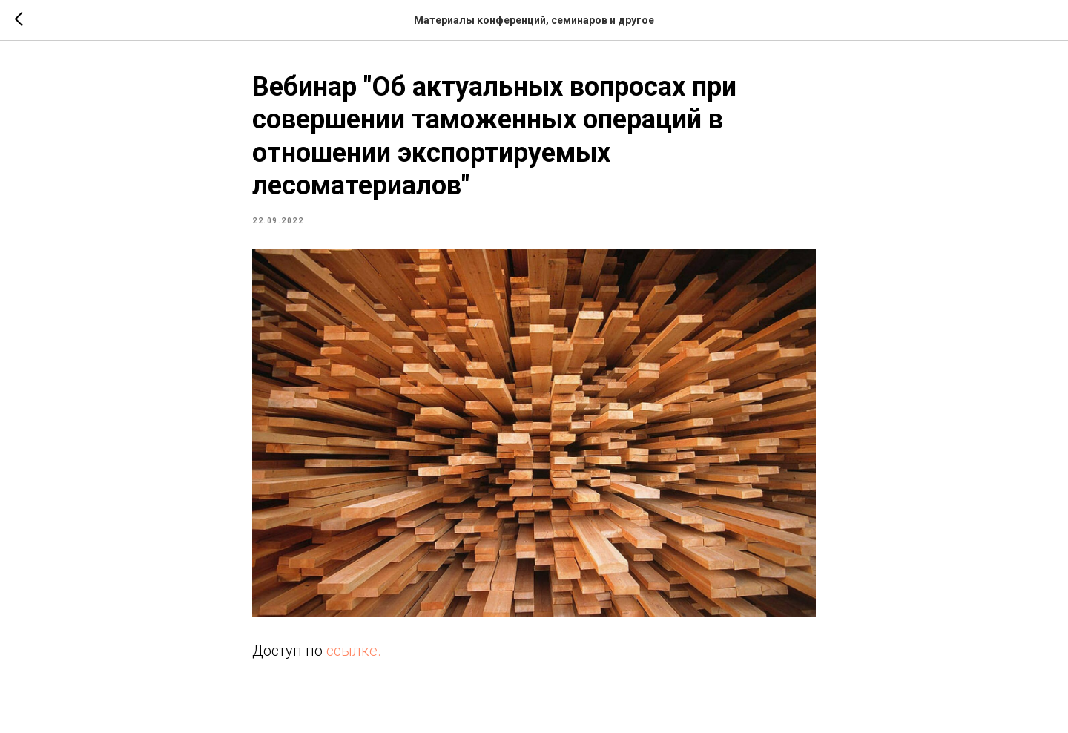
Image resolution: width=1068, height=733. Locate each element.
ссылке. (353, 651)
